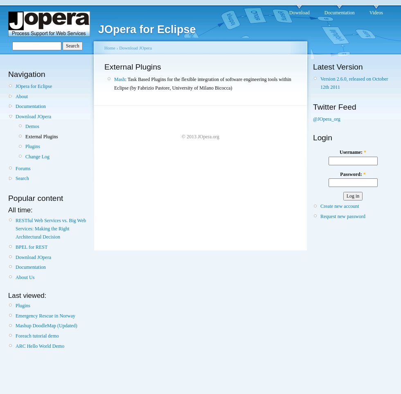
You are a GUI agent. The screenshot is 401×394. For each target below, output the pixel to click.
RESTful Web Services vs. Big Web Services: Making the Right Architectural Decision (51, 229)
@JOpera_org (326, 119)
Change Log (37, 157)
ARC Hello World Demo (40, 346)
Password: (352, 174)
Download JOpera (33, 116)
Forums (23, 168)
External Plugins (41, 137)
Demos (32, 126)
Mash (119, 79)
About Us (25, 277)
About (22, 96)
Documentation (339, 13)
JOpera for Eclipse (34, 86)
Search (22, 178)
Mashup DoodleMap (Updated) (46, 326)
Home (109, 47)
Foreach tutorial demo (37, 336)
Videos (376, 13)
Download (299, 13)
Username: (353, 152)
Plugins (32, 146)
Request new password (342, 216)
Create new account (339, 206)
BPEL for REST (31, 247)
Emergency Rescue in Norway (45, 316)
